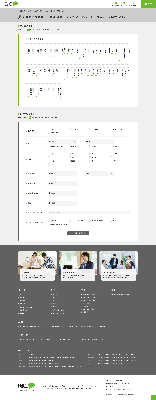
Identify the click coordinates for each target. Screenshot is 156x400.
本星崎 (32, 71)
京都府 (113, 360)
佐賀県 (37, 367)
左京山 (128, 51)
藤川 (64, 50)
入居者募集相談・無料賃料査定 (121, 294)
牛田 (96, 50)
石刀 (128, 71)
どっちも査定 (85, 303)
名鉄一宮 (120, 72)
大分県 (51, 367)
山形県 (126, 354)
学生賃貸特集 (22, 310)
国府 (40, 50)
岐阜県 (44, 360)
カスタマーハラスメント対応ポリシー (117, 389)
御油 (44, 50)
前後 (116, 50)
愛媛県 (106, 364)
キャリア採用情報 (87, 326)
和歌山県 (134, 360)
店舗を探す (21, 326)
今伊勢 (124, 71)
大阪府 (100, 360)
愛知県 (31, 360)
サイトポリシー (110, 386)
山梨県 (100, 357)
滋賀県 (119, 360)
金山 (56, 71)
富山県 (126, 357)
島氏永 (112, 71)
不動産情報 (21, 11)
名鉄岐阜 (56, 91)
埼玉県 (52, 357)
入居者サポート (72, 326)
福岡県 (31, 367)
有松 (124, 50)
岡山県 (37, 364)
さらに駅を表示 (61, 93)
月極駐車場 (21, 300)
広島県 (31, 364)
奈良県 (126, 360)
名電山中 (60, 51)
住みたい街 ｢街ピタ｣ (47, 339)
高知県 (119, 364)
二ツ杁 (80, 71)
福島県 (133, 354)
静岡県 (37, 360)
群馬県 (59, 357)
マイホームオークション (89, 297)
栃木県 (65, 357)
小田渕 (36, 51)
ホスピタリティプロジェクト (38, 326)
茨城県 (72, 357)
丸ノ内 (92, 71)
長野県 (106, 357)
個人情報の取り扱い (112, 383)
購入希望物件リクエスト (59, 310)
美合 (68, 50)
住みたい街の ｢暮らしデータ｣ (67, 339)
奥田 (104, 71)
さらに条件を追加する (78, 233)
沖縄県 (79, 367)
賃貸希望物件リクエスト (26, 307)
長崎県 (44, 367)
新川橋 (84, 71)
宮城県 (119, 354)
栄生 (68, 71)
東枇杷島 (72, 72)
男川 (72, 50)
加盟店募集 (119, 380)
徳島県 (113, 364)
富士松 (108, 51)
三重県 (51, 360)
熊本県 (57, 367)
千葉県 (46, 357)
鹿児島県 (71, 367)
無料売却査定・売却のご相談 (90, 294)
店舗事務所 (21, 297)
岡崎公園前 (80, 52)
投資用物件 (54, 303)
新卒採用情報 (101, 326)
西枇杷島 (76, 72)
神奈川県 (38, 357)
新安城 (92, 51)
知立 (100, 50)
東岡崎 (76, 51)
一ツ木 (104, 51)
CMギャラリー (85, 339)
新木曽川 (28, 91)
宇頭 (88, 50)
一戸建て (54, 297)
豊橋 (28, 50)
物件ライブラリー (100, 339)
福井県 (133, 357)
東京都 (31, 357)
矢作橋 (84, 51)
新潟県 (113, 357)
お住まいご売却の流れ (88, 309)
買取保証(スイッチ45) (88, 300)
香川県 (100, 364)
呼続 (44, 71)
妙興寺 (116, 71)
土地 (52, 300)
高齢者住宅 (21, 303)
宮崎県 (64, 367)
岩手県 (106, 354)
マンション (54, 294)
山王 (60, 71)
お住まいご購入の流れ (58, 313)
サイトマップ (126, 383)
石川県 (119, 357)
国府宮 (108, 71)
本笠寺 (36, 71)
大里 (100, 71)
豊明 (112, 50)
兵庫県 (106, 360)
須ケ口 (88, 71)
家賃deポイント (23, 313)
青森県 (100, 354)
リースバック (85, 306)
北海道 (31, 354)
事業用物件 (54, 306)
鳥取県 (44, 364)
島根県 (51, 364)
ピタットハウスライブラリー (27, 339)
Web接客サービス (57, 326)
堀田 (48, 71)
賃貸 (29, 11)
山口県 (57, 364)
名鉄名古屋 (64, 73)
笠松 (40, 90)
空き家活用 (84, 312)
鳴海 (28, 71)
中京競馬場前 (120, 53)
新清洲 (96, 71)
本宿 (56, 50)
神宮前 (52, 71)
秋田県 (113, 354)
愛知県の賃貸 (38, 11)
